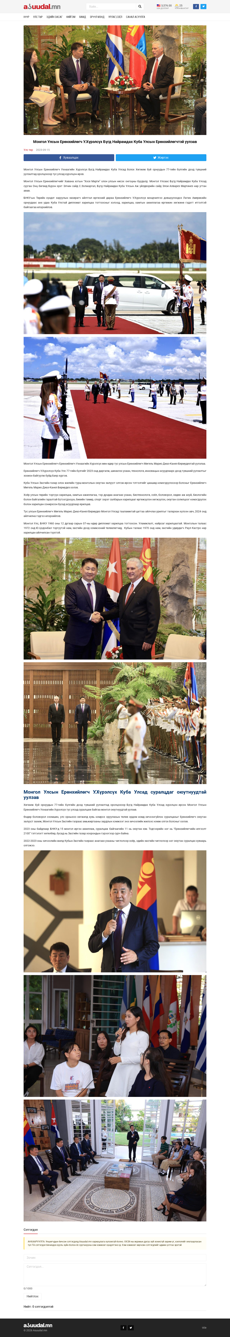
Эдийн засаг (54, 16)
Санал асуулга (135, 16)
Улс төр (38, 16)
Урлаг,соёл (115, 16)
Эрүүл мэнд (97, 16)
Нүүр (26, 16)
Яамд (82, 16)
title (204, 1327)
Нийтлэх (32, 1296)
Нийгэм (70, 16)
